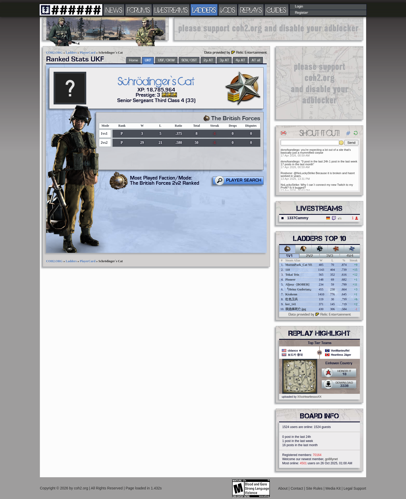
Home (133, 60)
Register (301, 13)
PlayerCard (87, 52)
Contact (297, 488)
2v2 (309, 256)
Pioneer (290, 279)
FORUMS (138, 9)
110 (287, 270)
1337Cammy (297, 218)
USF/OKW (166, 60)
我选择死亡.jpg (295, 309)
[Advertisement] (269, 28)
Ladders (71, 52)
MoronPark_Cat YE (298, 265)
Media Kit (333, 488)
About (283, 488)
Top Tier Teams (319, 343)
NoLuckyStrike (290, 184)
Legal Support (355, 488)
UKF (148, 60)
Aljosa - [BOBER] (297, 284)
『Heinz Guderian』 (299, 289)
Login (299, 6)
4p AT (240, 60)
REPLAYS (251, 9)
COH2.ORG (54, 52)
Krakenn (291, 294)
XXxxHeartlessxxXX (309, 396)
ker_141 (290, 304)
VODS (228, 9)
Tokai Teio (292, 274)
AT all (256, 60)
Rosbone (286, 173)
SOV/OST (189, 60)
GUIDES (276, 9)
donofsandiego (290, 149)
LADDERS (204, 9)
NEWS (114, 9)
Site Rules (315, 488)
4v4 (349, 256)
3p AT (224, 60)
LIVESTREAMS (171, 9)
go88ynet (331, 459)
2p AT (208, 60)
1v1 (289, 256)
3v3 (329, 256)
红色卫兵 (291, 299)
